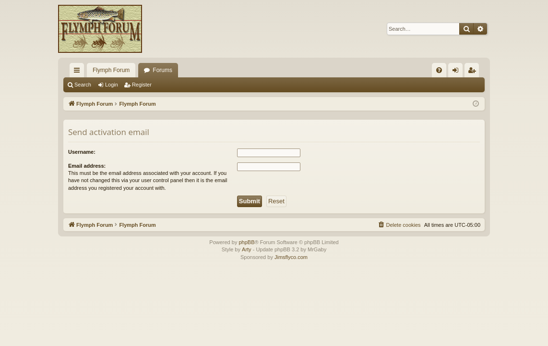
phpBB (246, 242)
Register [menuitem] (474, 72)
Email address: (87, 166)
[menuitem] (439, 70)
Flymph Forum (111, 70)
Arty (246, 249)
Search (82, 84)
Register (142, 84)
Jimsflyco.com (291, 257)
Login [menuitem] (458, 72)
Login (111, 84)
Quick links (78, 72)
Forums (162, 70)
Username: (81, 152)
